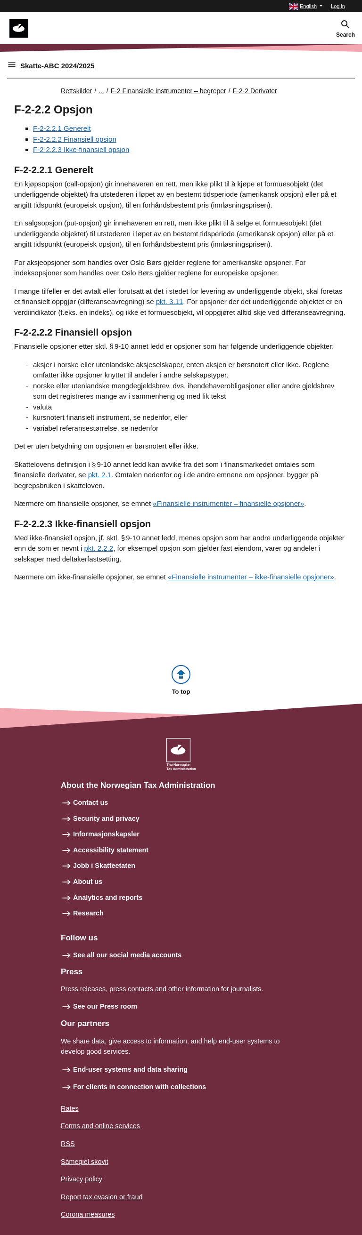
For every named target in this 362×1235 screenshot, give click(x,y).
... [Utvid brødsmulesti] (101, 91)
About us (87, 881)
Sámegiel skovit (84, 1161)
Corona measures (88, 1214)
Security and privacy (106, 818)
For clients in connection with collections (139, 1087)
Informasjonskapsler (106, 834)
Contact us (90, 802)
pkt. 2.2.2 (98, 548)
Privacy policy (81, 1179)
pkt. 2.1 (99, 475)
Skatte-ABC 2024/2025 (57, 66)
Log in (338, 6)
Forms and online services (100, 1126)
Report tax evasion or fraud (102, 1197)
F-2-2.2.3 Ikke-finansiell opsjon (81, 149)
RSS (68, 1143)
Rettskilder (76, 91)
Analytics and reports (107, 897)
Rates (70, 1108)
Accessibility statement (110, 850)
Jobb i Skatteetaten (104, 865)
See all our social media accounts (127, 955)
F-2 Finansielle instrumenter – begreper (168, 91)
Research (88, 913)
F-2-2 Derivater (255, 91)
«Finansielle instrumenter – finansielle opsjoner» (228, 503)
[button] (305, 6)
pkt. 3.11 (169, 301)
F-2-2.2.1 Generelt (62, 128)
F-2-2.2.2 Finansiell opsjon (74, 139)
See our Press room (105, 1006)
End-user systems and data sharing (130, 1069)
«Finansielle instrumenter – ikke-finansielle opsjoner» (251, 577)
